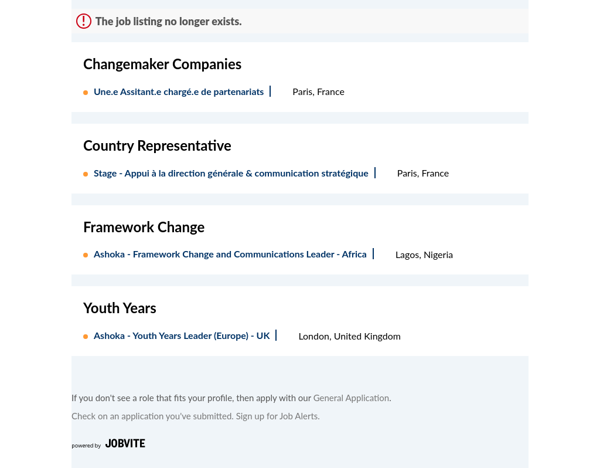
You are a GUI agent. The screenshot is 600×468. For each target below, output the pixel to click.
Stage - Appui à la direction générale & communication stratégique (231, 172)
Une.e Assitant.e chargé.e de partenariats (179, 91)
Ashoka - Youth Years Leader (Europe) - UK (182, 335)
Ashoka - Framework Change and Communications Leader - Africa (230, 253)
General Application (351, 397)
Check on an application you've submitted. (152, 416)
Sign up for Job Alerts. (278, 416)
